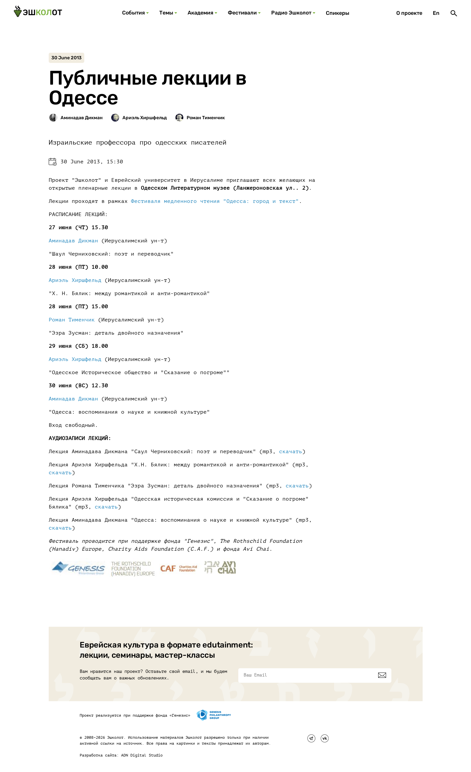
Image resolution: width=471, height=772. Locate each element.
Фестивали (242, 13)
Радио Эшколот (291, 13)
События (133, 13)
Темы (166, 13)
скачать (290, 452)
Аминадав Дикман (73, 241)
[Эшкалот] (38, 13)
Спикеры (337, 13)
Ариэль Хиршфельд (75, 280)
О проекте (409, 13)
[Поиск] (454, 13)
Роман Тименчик (72, 320)
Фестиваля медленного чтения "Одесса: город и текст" (215, 201)
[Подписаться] (382, 675)
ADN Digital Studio (142, 755)
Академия (200, 13)
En (436, 13)
